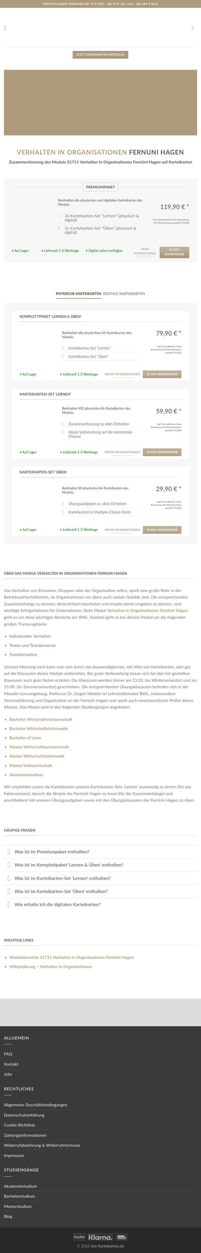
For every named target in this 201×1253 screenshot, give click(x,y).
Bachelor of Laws (25, 737)
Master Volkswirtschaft (30, 765)
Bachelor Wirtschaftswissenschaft (40, 719)
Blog (8, 1216)
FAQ (8, 1053)
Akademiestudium (26, 774)
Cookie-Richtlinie (19, 1124)
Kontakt (11, 1063)
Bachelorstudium (19, 1195)
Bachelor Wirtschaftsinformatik (38, 728)
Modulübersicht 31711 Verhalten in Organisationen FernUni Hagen (71, 957)
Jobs (8, 1073)
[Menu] (7, 27)
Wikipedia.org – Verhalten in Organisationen (50, 966)
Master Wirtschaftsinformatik (37, 755)
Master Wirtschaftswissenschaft (39, 746)
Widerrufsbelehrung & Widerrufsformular (42, 1145)
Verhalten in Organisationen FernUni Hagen (147, 610)
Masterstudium (18, 1206)
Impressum (14, 1155)
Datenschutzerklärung (24, 1114)
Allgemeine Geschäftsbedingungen (35, 1104)
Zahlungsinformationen (25, 1135)
